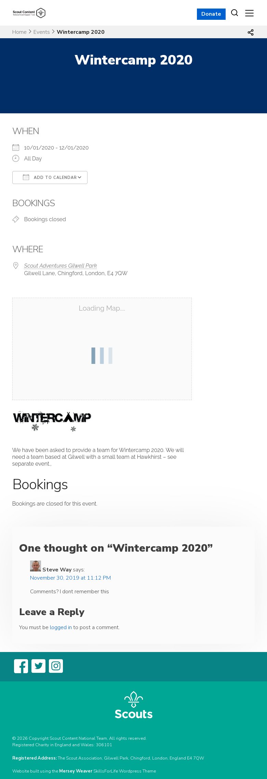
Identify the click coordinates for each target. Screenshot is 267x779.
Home (19, 32)
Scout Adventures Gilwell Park (60, 266)
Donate (211, 14)
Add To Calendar (50, 177)
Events (42, 32)
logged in (61, 627)
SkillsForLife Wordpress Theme (124, 771)
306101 (104, 745)
